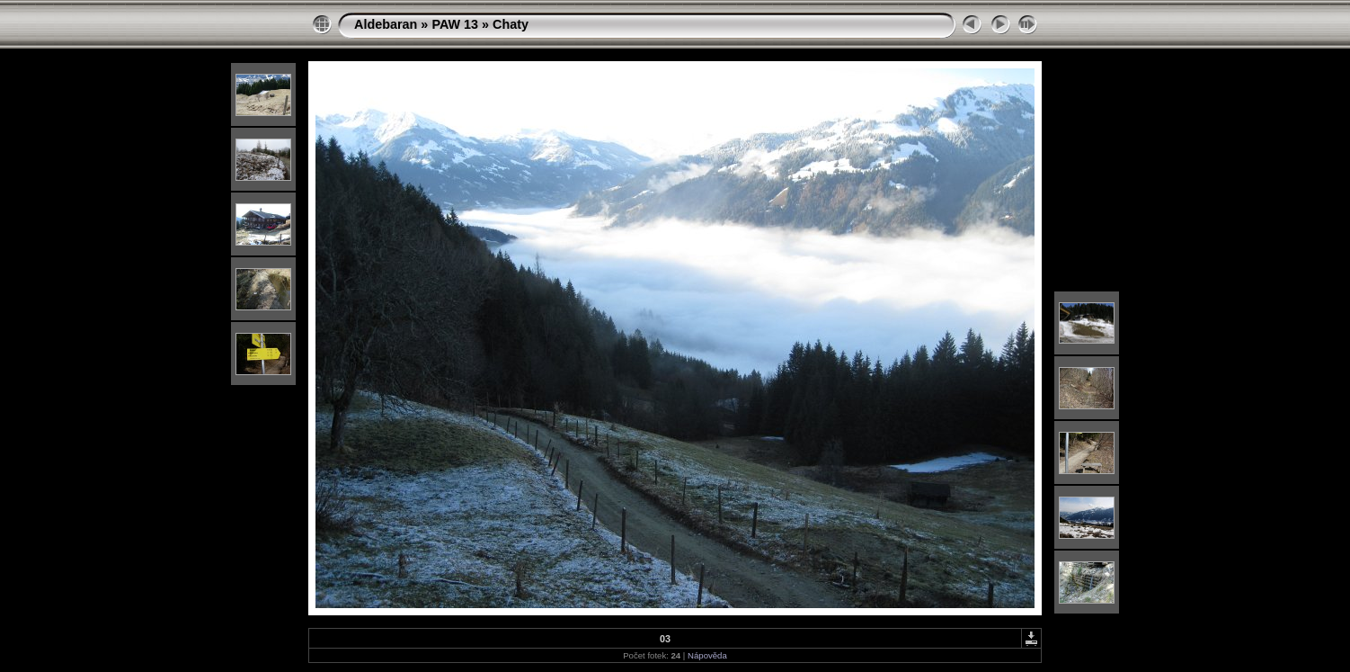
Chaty (510, 24)
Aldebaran (385, 24)
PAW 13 (454, 24)
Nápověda (707, 655)
